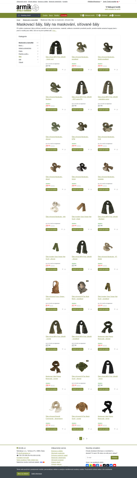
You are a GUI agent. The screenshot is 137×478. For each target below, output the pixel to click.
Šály (20, 56)
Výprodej (64, 15)
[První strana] (77, 438)
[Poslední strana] (86, 438)
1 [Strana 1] (80, 438)
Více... (54, 30)
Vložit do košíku (51, 70)
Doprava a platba (43, 1)
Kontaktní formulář (23, 457)
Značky (45, 15)
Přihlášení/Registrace (94, 1)
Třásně (21, 62)
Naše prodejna (21, 460)
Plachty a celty (24, 54)
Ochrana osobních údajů (59, 455)
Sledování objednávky (55, 1)
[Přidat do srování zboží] (65, 69)
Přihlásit (114, 457)
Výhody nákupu (32, 1)
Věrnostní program (57, 460)
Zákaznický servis (22, 1)
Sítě (20, 59)
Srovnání (113, 15)
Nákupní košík (86, 15)
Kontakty (65, 1)
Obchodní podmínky (58, 453)
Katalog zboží (28, 15)
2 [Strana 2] (83, 438)
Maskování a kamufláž (30, 20)
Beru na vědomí (23, 474)
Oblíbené (100, 15)
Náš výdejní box (33, 460)
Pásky (21, 51)
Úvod (18, 20)
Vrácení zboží (55, 462)
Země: (111, 1)
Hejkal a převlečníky (25, 48)
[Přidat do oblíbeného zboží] (62, 69)
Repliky (56, 15)
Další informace (36, 473)
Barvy (51, 15)
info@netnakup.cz (24, 453)
